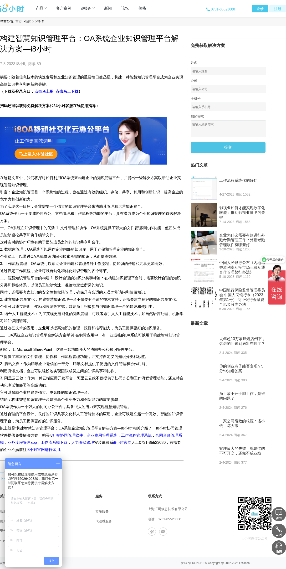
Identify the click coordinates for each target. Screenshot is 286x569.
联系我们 (54, 521)
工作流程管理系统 (136, 435)
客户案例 (63, 8)
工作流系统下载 (54, 442)
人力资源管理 (82, 442)
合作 (51, 540)
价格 (142, 8)
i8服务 (89, 8)
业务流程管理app (22, 442)
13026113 (198, 563)
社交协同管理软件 (67, 435)
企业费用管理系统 (102, 435)
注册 (277, 9)
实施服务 (102, 511)
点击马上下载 (67, 91)
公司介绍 (54, 511)
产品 (43, 8)
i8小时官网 (122, 442)
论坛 (125, 8)
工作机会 (54, 531)
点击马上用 (43, 91)
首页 (18, 21)
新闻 (108, 8)
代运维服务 (103, 521)
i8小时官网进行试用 (43, 450)
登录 (260, 9)
